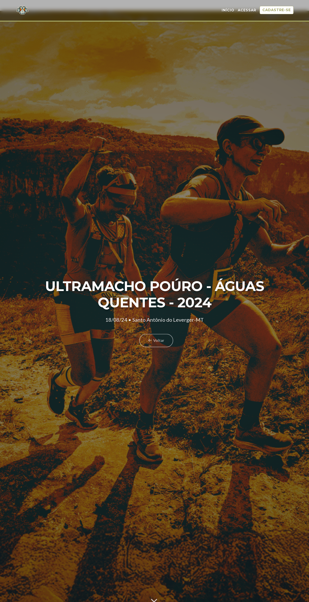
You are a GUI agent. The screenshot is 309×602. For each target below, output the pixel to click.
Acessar (247, 11)
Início (228, 11)
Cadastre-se (276, 10)
